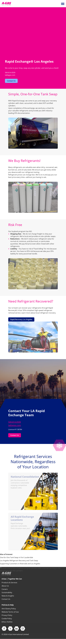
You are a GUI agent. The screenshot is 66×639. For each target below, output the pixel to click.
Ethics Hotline (7, 622)
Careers (5, 589)
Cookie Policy (7, 618)
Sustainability (7, 592)
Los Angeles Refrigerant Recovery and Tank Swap (19, 560)
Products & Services (9, 582)
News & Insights (8, 596)
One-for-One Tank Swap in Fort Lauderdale (16, 557)
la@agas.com (14, 425)
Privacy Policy (7, 615)
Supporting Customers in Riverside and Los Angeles (20, 563)
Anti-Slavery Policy (9, 608)
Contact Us (11, 81)
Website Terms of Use (10, 612)
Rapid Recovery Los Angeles (21, 319)
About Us (5, 586)
